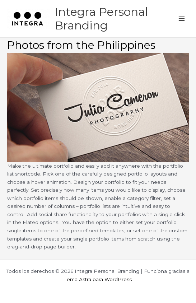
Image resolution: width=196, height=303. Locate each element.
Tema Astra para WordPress (98, 279)
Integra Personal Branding (101, 18)
